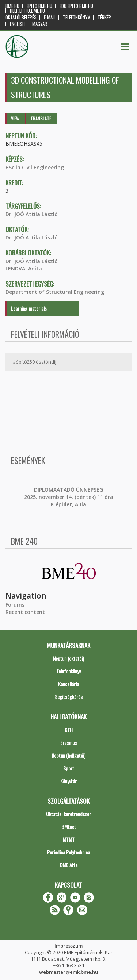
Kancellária (68, 684)
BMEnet (68, 826)
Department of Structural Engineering (54, 291)
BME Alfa (68, 865)
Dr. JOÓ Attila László (31, 214)
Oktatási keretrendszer (68, 814)
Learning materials (29, 308)
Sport (68, 768)
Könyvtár (68, 781)
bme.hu (12, 6)
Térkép (104, 17)
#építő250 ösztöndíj (34, 361)
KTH (69, 730)
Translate (40, 118)
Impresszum (68, 945)
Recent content (25, 611)
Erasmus (68, 742)
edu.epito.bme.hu (76, 6)
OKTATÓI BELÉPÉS (21, 17)
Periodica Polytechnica (68, 852)
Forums (14, 604)
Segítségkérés (69, 696)
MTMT (69, 839)
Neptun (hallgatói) (68, 755)
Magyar (39, 24)
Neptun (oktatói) (68, 658)
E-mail (50, 17)
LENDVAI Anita (23, 268)
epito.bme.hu (39, 6)
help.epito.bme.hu (27, 10)
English (17, 24)
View (15, 118)
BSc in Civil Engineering (34, 167)
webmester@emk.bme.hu (68, 972)
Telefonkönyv (76, 17)
